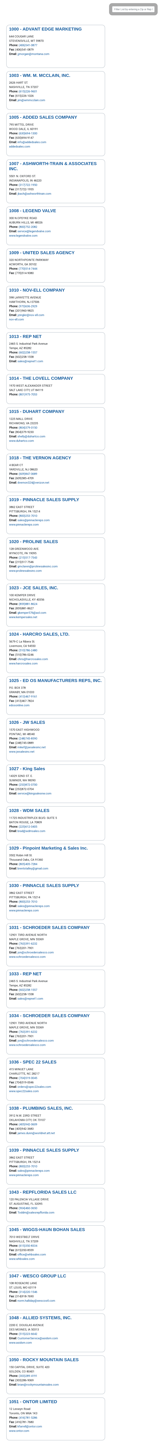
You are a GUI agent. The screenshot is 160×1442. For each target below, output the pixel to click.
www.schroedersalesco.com (27, 957)
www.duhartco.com (21, 441)
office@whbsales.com (32, 1254)
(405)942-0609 (28, 1124)
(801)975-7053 (28, 394)
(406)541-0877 (28, 45)
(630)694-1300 (28, 133)
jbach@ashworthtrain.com (34, 193)
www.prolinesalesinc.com (25, 571)
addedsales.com (19, 146)
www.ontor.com (19, 1431)
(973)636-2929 (28, 306)
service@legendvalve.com (34, 231)
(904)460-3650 (28, 1208)
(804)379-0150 (28, 427)
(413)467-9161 (28, 696)
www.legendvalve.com (23, 235)
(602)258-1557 (28, 352)
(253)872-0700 (28, 784)
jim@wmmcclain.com (31, 100)
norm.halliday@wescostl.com (36, 1300)
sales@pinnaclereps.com (34, 520)
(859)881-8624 (28, 604)
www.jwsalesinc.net (21, 751)
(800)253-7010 (28, 516)
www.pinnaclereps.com (24, 524)
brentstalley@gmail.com (33, 868)
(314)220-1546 (28, 1292)
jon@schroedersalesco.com (36, 952)
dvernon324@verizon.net (33, 482)
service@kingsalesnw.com (34, 793)
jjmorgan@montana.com (33, 54)
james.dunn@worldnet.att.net (36, 1133)
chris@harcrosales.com (33, 659)
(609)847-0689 (28, 474)
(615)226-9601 (28, 91)
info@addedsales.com (32, 142)
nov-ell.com (16, 319)
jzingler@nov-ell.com (31, 315)
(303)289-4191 (28, 1376)
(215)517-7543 (28, 557)
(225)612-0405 (28, 826)
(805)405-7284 (28, 864)
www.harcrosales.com (23, 663)
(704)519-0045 (28, 1078)
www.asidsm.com (20, 1342)
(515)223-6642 (28, 1334)
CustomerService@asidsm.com (38, 1338)
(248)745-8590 (28, 738)
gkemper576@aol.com (32, 613)
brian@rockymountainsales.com (38, 1384)
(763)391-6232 (28, 943)
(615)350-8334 (28, 1245)
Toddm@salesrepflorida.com (36, 1212)
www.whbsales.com (22, 1259)
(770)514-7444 (28, 268)
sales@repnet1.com (30, 361)
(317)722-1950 (28, 185)
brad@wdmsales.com (31, 831)
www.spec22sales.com (24, 1091)
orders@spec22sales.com (34, 1087)
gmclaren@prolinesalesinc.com (38, 566)
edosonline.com (19, 705)
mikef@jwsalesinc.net (32, 747)
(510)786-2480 (28, 650)
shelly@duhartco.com (31, 436)
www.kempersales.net (23, 617)
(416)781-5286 (28, 1417)
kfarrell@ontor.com (30, 1426)
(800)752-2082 (28, 227)
